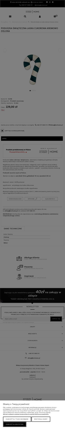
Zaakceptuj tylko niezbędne (17, 419)
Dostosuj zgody (41, 419)
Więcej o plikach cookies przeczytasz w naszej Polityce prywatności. (26, 414)
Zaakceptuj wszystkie (15, 424)
